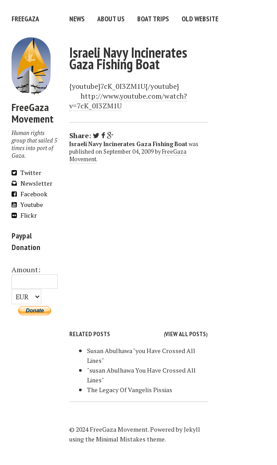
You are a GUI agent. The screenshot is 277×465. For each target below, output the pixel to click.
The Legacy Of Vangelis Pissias (129, 390)
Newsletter (32, 183)
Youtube (27, 204)
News (77, 18)
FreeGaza (25, 18)
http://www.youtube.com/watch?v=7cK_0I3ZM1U (128, 101)
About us (111, 18)
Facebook (29, 194)
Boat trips (153, 18)
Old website (200, 18)
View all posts (185, 334)
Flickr (24, 215)
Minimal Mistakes (121, 439)
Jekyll (192, 429)
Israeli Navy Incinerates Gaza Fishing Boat (128, 58)
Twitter (26, 172)
